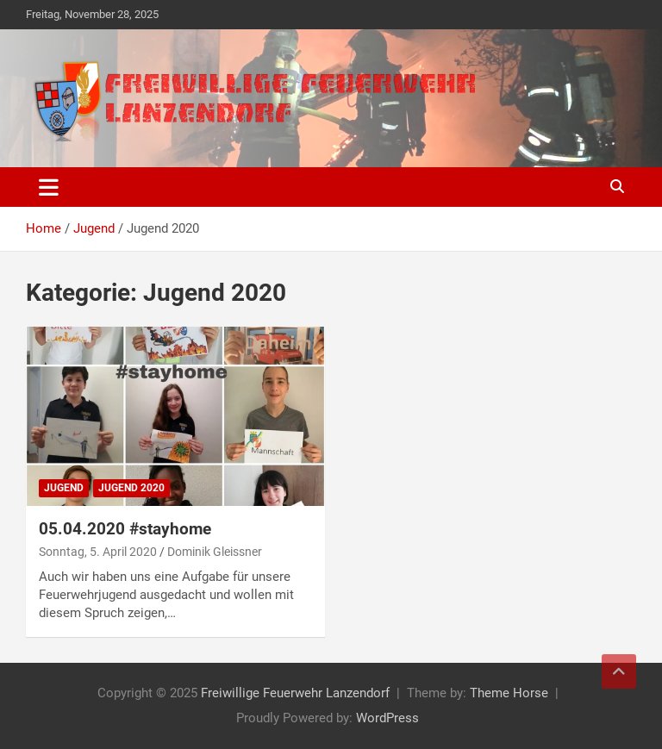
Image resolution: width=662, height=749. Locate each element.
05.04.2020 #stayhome (125, 529)
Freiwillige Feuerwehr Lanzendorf (295, 693)
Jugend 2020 (131, 488)
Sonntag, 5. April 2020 (98, 552)
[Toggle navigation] (49, 187)
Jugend (64, 488)
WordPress (387, 718)
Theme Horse (509, 693)
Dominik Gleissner (214, 552)
